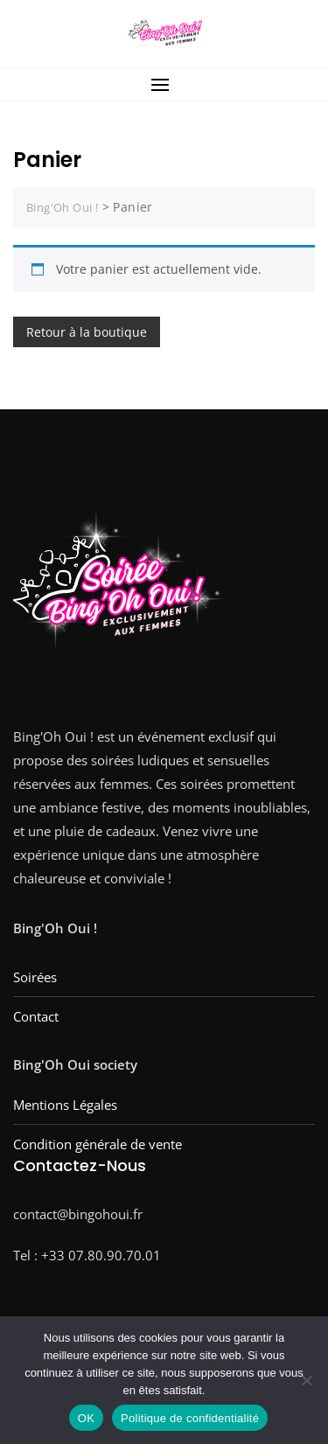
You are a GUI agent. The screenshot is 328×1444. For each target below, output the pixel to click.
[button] (164, 84)
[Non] (306, 1380)
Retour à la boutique (86, 332)
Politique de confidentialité (190, 1418)
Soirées (35, 977)
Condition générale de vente (97, 1144)
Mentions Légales (65, 1104)
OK (86, 1418)
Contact (36, 1016)
